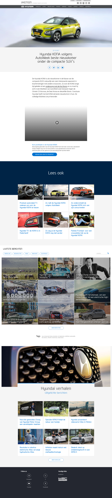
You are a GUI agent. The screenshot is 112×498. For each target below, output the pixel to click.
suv (43, 336)
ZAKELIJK (81, 6)
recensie (55, 336)
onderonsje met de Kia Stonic (56, 86)
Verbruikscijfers (87, 0)
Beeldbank (60, 474)
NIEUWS (70, 6)
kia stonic (44, 337)
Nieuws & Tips (17, 253)
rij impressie (61, 336)
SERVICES (64, 6)
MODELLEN (38, 6)
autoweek (72, 336)
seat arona (60, 337)
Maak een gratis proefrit (44, 154)
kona (51, 336)
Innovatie (34, 253)
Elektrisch (88, 6)
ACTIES (44, 6)
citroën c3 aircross (52, 337)
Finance (58, 6)
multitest (67, 336)
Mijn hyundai (79, 0)
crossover (46, 336)
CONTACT (76, 6)
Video (26, 253)
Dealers (72, 0)
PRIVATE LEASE (51, 6)
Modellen (7, 253)
